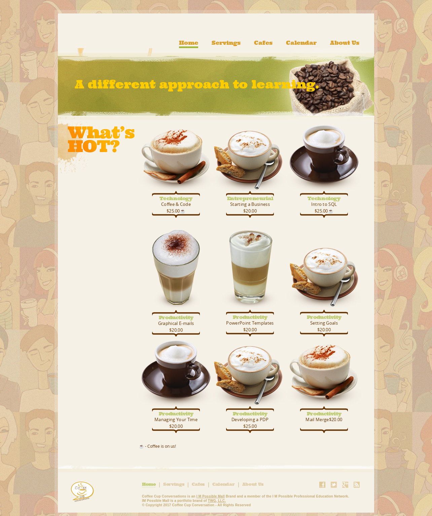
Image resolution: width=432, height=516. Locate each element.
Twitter (334, 485)
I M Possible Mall (210, 496)
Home (188, 42)
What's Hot (97, 148)
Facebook (322, 485)
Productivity (176, 317)
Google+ (345, 485)
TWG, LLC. (217, 501)
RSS (357, 485)
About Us (344, 42)
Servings (226, 42)
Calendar (301, 42)
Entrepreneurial (250, 198)
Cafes (263, 42)
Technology (175, 198)
